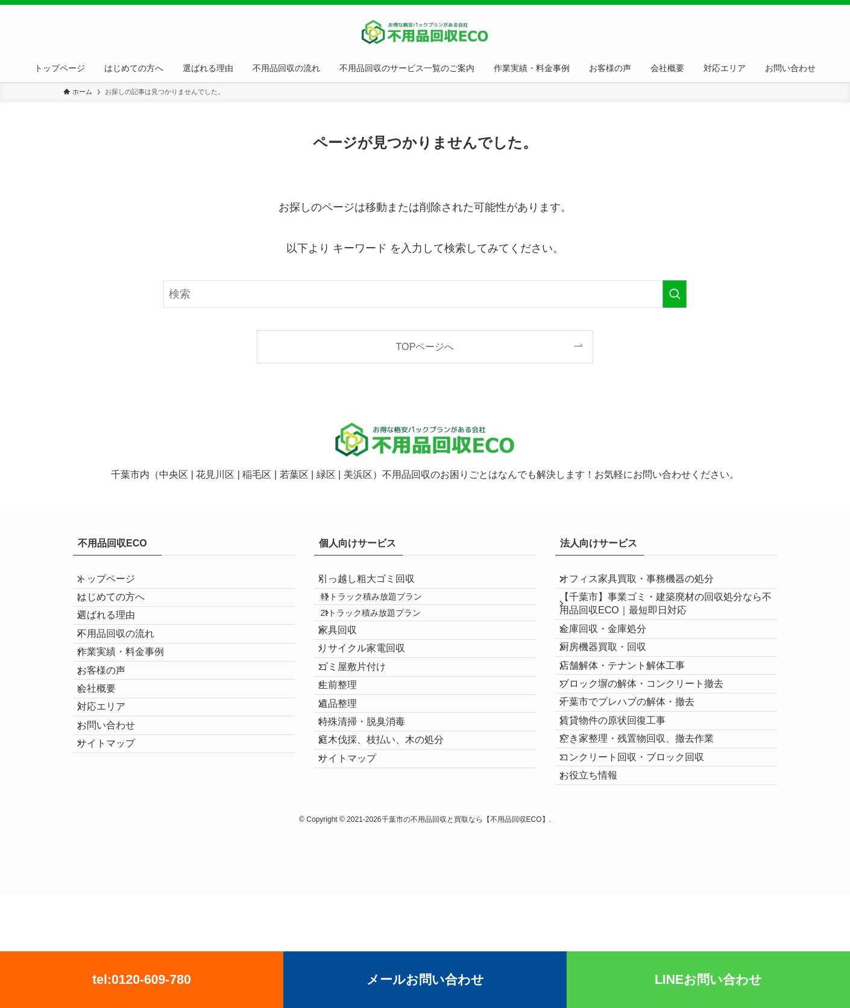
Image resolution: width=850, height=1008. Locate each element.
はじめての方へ (121, 612)
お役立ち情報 (599, 882)
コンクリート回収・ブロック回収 (642, 854)
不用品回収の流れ (126, 669)
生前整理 (348, 749)
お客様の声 (111, 726)
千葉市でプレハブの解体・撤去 (637, 768)
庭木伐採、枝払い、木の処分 (391, 835)
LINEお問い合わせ (708, 979)
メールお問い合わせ (425, 979)
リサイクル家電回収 (372, 692)
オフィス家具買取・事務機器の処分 (647, 583)
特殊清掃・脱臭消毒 (372, 806)
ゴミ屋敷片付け (362, 721)
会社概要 (106, 755)
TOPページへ (425, 346)
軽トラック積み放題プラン (386, 611)
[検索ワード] (425, 294)
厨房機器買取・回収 (613, 683)
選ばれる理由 (116, 641)
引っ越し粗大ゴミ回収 (377, 583)
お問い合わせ (116, 812)
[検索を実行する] (675, 294)
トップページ (116, 583)
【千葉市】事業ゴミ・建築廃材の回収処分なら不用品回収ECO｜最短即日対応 (666, 619)
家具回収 (348, 664)
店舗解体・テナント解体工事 (632, 711)
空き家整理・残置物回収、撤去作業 (647, 826)
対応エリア (111, 783)
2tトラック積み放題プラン (386, 637)
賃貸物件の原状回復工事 (623, 797)
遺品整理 (348, 778)
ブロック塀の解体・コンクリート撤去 (652, 739)
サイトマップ (116, 841)
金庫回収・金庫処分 (613, 654)
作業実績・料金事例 (130, 698)
